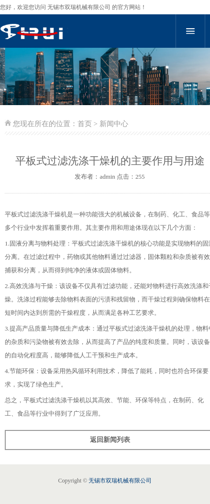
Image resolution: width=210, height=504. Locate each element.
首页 (84, 124)
